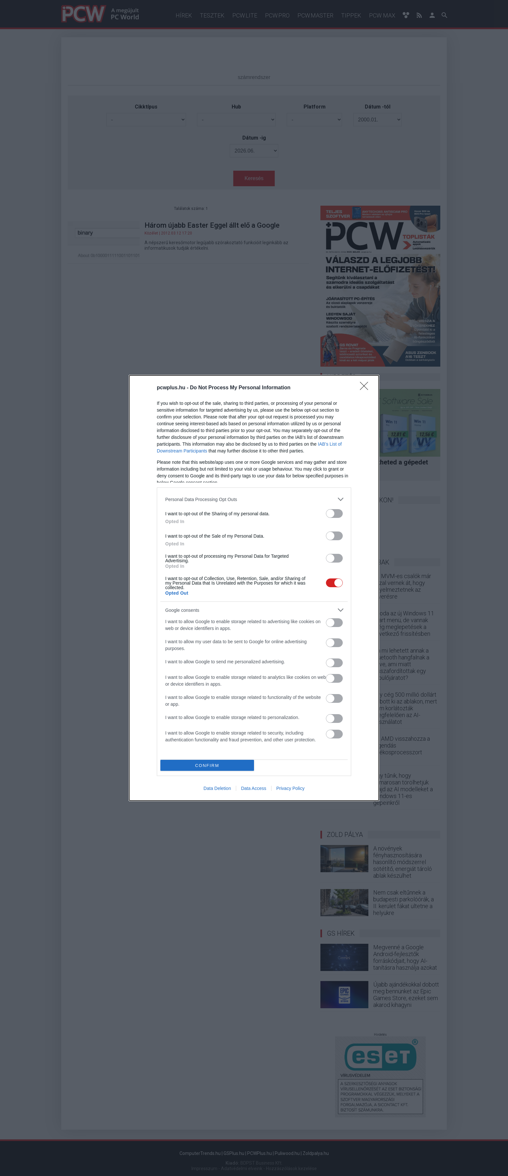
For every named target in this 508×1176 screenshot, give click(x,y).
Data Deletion (217, 788)
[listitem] (254, 499)
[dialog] (254, 588)
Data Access (253, 788)
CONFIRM (207, 765)
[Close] (366, 388)
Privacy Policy (290, 788)
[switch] (334, 513)
